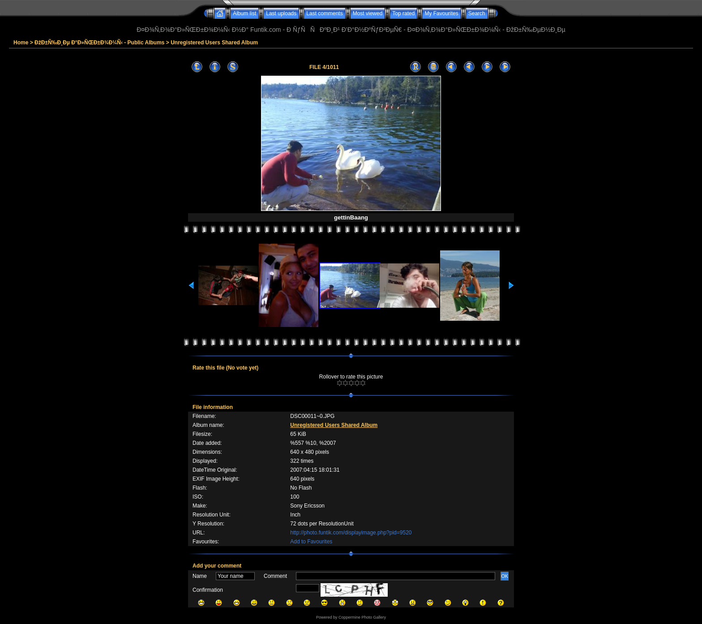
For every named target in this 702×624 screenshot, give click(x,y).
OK (504, 576)
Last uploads (281, 13)
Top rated (403, 13)
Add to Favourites (311, 541)
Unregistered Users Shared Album (214, 42)
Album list (244, 13)
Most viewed (368, 13)
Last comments (324, 13)
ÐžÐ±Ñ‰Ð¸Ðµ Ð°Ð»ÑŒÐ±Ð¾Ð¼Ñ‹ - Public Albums (99, 42)
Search (476, 13)
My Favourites (441, 13)
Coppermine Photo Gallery (362, 617)
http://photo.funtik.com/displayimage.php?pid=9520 (350, 532)
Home (20, 42)
